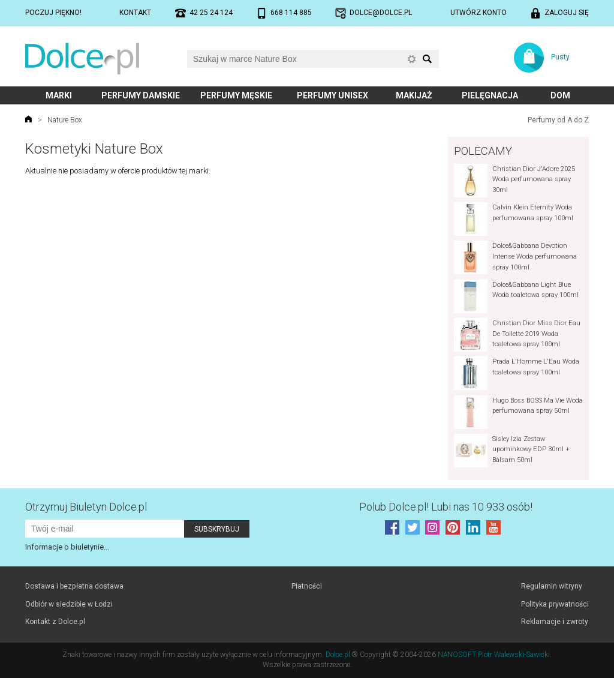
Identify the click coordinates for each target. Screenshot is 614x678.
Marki (59, 95)
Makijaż (414, 95)
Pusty (560, 57)
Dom (560, 95)
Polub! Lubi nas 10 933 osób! (445, 506)
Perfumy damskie (140, 95)
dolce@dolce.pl (381, 12)
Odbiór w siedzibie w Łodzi (69, 604)
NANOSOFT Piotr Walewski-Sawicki (494, 654)
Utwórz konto (478, 12)
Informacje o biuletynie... (67, 546)
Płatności (306, 586)
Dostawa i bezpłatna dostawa (74, 586)
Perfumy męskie (236, 95)
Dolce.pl (338, 654)
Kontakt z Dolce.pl (55, 621)
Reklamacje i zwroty (554, 621)
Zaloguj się (566, 12)
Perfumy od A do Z (558, 120)
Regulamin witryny (551, 586)
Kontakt (135, 12)
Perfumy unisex (332, 95)
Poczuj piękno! (53, 12)
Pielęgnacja (490, 95)
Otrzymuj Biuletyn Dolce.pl (86, 506)
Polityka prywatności (555, 604)
